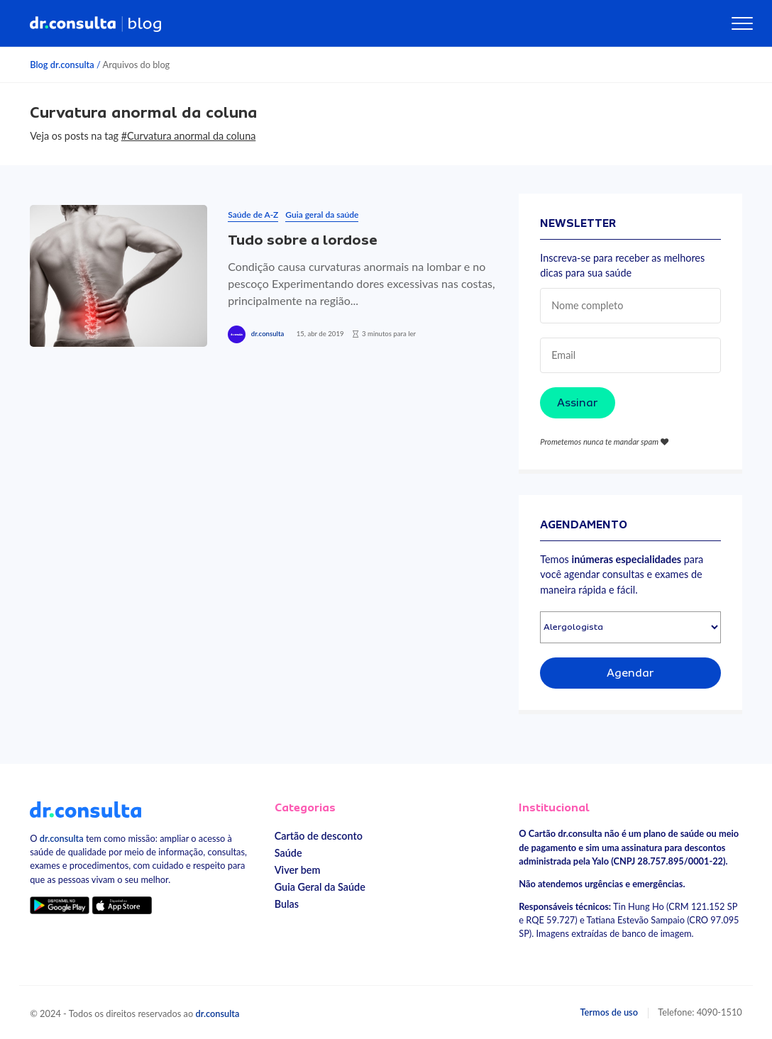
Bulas (287, 904)
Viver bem (298, 870)
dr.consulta (267, 334)
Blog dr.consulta (62, 64)
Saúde (288, 853)
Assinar (577, 402)
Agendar (630, 673)
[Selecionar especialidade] (630, 627)
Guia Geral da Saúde (320, 887)
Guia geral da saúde (321, 214)
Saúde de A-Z (253, 214)
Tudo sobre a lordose (302, 240)
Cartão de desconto (319, 836)
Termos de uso (609, 1012)
